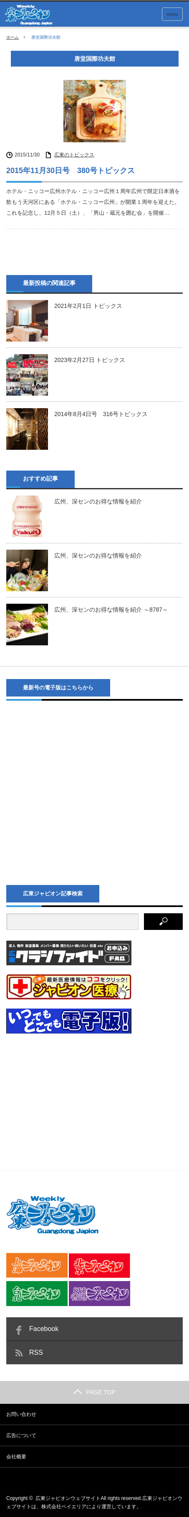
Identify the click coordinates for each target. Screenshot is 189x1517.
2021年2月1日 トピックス (88, 305)
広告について (21, 1435)
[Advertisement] (68, 1095)
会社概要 (16, 1457)
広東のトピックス (74, 155)
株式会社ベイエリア (63, 1507)
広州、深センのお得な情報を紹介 (98, 501)
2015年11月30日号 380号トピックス (70, 170)
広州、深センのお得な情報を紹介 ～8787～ (111, 609)
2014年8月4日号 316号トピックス (101, 414)
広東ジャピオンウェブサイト (68, 1498)
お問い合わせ (21, 1414)
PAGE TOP (94, 1392)
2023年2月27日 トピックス (89, 360)
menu (172, 14)
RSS (36, 1352)
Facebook (43, 1328)
